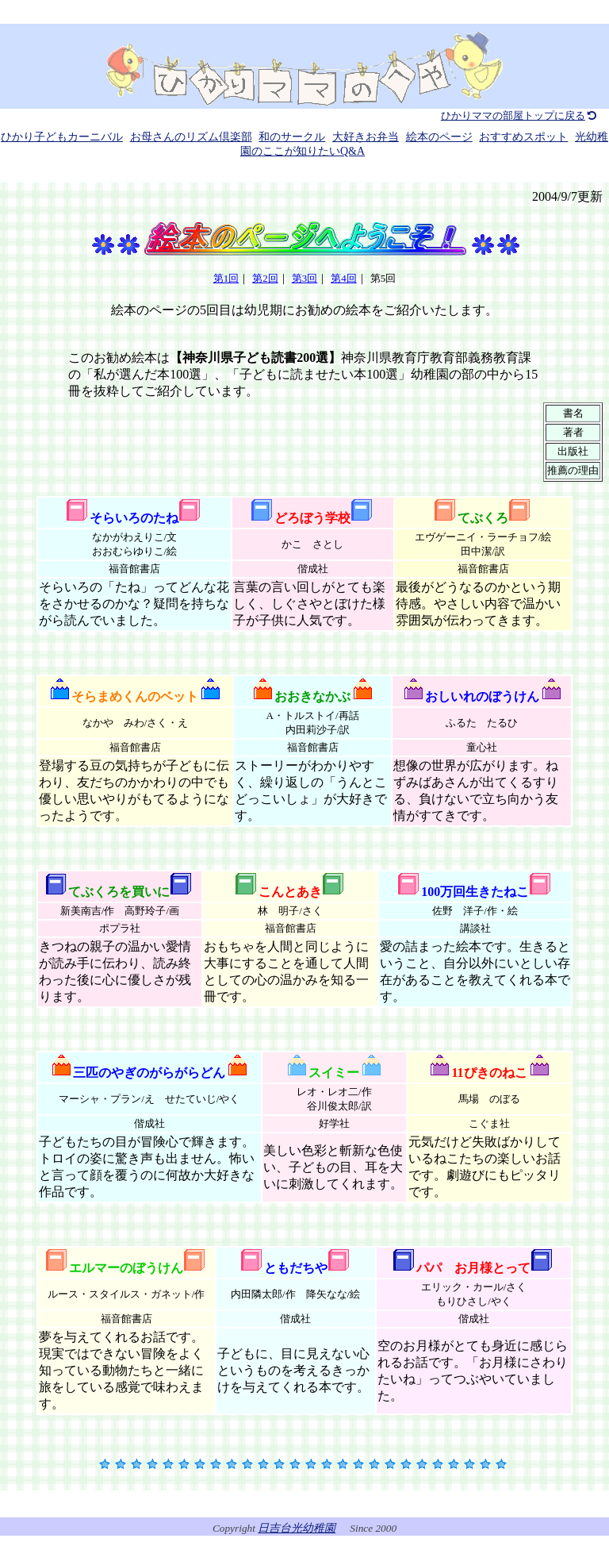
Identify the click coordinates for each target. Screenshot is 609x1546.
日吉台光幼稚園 (296, 1528)
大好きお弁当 (365, 137)
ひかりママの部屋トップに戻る (520, 115)
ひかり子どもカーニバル (62, 137)
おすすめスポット (523, 137)
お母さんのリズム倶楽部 (191, 137)
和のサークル (292, 137)
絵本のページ (439, 137)
